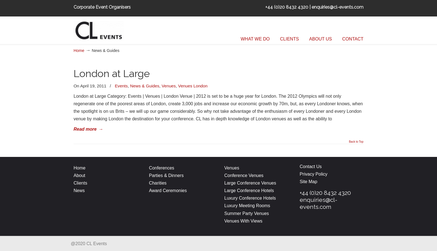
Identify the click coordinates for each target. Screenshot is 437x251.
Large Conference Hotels (249, 190)
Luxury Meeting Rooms (247, 205)
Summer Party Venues (246, 213)
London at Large (112, 74)
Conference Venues (244, 175)
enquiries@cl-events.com (318, 203)
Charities (157, 183)
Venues (169, 85)
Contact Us (311, 166)
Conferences (161, 168)
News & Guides (144, 85)
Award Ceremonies (168, 190)
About (79, 175)
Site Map (308, 181)
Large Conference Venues (250, 183)
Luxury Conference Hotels (250, 198)
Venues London (193, 85)
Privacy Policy (313, 174)
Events (121, 85)
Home (79, 50)
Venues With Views (243, 221)
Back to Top (356, 141)
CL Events (115, 29)
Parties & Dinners (166, 175)
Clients (80, 183)
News (79, 190)
